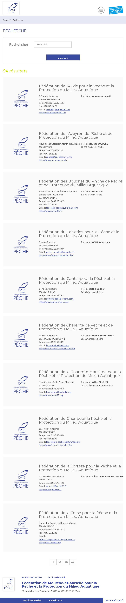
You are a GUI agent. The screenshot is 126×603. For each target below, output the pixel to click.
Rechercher (18, 44)
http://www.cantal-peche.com (54, 301)
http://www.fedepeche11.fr (52, 112)
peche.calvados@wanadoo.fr (60, 252)
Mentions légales (32, 600)
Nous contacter (32, 578)
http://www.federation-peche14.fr (56, 255)
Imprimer (72, 562)
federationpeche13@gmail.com (62, 207)
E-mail (66, 562)
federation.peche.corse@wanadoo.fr (57, 539)
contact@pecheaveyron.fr (59, 156)
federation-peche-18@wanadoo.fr (63, 441)
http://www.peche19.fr (50, 489)
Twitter (59, 562)
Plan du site (55, 600)
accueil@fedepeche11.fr (58, 109)
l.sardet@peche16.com (57, 345)
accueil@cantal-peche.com (59, 298)
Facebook (53, 562)
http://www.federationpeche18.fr (55, 445)
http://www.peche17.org (51, 395)
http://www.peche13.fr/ (50, 210)
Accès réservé (56, 578)
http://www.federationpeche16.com (57, 348)
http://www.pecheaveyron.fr (53, 160)
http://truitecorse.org (50, 542)
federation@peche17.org (58, 391)
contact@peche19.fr (56, 486)
